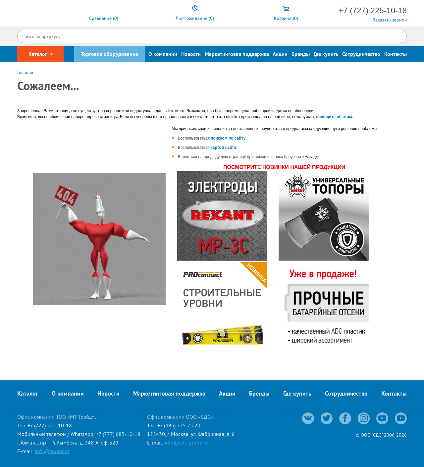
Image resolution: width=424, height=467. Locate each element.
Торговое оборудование (109, 54)
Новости (191, 54)
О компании (162, 54)
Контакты (395, 54)
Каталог (27, 394)
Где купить (326, 54)
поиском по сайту (228, 138)
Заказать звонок (390, 20)
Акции (280, 54)
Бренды (301, 54)
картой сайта (223, 147)
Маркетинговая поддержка (237, 54)
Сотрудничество (361, 54)
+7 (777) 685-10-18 (118, 434)
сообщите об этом (334, 116)
